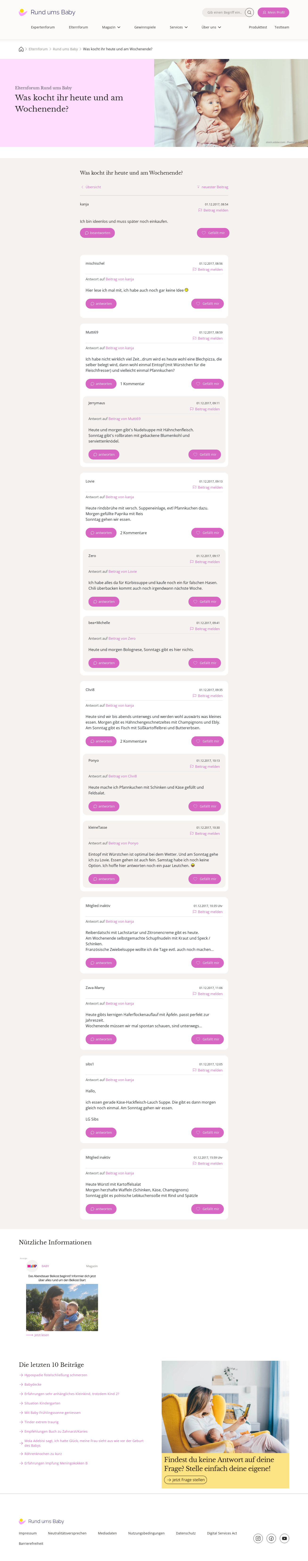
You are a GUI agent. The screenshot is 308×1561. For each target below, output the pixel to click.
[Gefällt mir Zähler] (213, 233)
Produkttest (258, 27)
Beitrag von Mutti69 (124, 418)
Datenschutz (186, 1533)
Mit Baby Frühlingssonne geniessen (52, 1412)
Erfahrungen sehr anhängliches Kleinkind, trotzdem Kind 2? (71, 1394)
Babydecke (32, 1384)
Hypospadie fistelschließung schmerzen (55, 1375)
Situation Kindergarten (42, 1403)
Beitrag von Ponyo (123, 843)
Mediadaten (107, 1533)
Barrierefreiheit (31, 1543)
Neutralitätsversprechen (67, 1533)
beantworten (100, 233)
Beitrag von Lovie (122, 571)
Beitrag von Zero (122, 638)
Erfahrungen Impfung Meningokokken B (56, 1463)
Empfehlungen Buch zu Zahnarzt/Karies (56, 1431)
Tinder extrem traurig (41, 1422)
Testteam (282, 27)
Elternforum (78, 27)
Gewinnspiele (145, 27)
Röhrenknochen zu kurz (43, 1453)
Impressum (28, 1533)
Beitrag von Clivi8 (122, 776)
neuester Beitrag (215, 186)
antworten (104, 303)
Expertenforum (43, 27)
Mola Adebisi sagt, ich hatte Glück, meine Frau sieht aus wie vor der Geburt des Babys (84, 1443)
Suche (249, 12)
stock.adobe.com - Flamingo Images (286, 141)
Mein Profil (276, 12)
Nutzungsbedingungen (146, 1533)
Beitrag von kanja (120, 279)
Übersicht (93, 187)
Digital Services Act (222, 1533)
